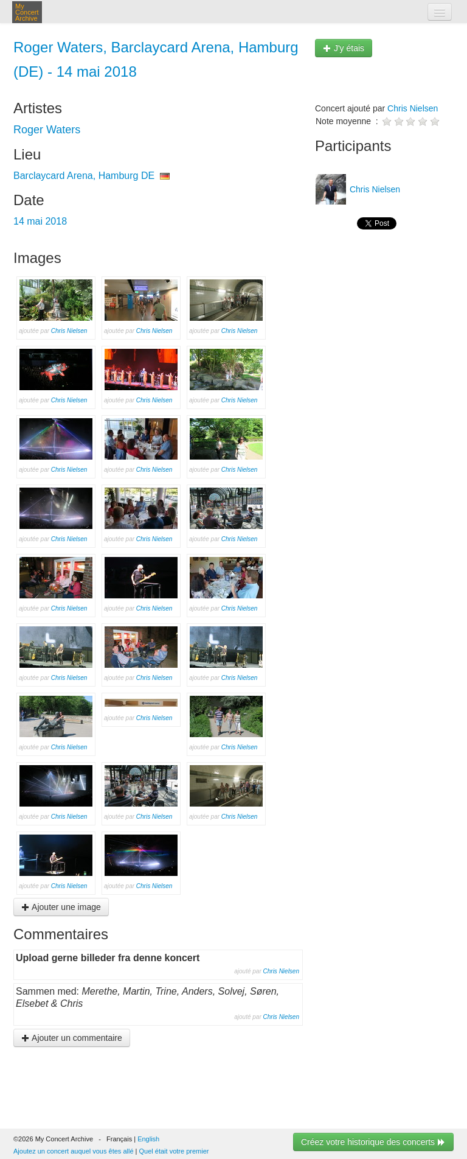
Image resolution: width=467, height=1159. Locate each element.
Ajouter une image (61, 907)
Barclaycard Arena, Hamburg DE (83, 175)
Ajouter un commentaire (71, 1038)
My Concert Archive (27, 12)
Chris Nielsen (69, 330)
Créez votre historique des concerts (373, 1142)
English (148, 1139)
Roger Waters (46, 130)
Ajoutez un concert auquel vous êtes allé (73, 1151)
